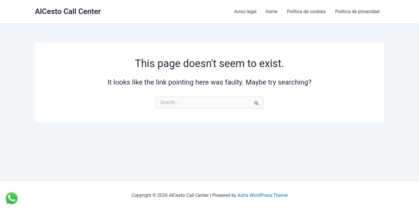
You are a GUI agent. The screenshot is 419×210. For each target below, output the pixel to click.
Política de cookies (306, 11)
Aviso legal (245, 11)
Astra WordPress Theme (262, 195)
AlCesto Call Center (68, 11)
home (271, 11)
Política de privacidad (357, 11)
